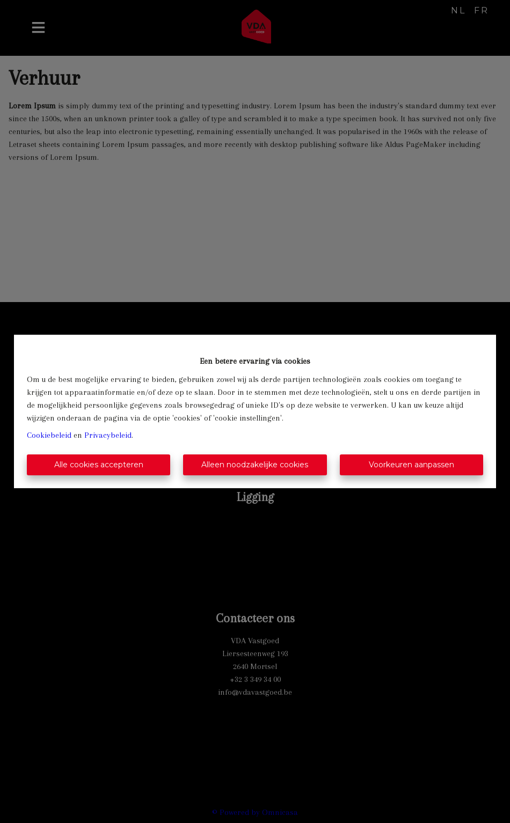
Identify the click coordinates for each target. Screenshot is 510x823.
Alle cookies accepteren (98, 464)
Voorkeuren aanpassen (411, 464)
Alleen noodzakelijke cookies (254, 464)
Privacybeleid (108, 435)
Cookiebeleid (49, 435)
